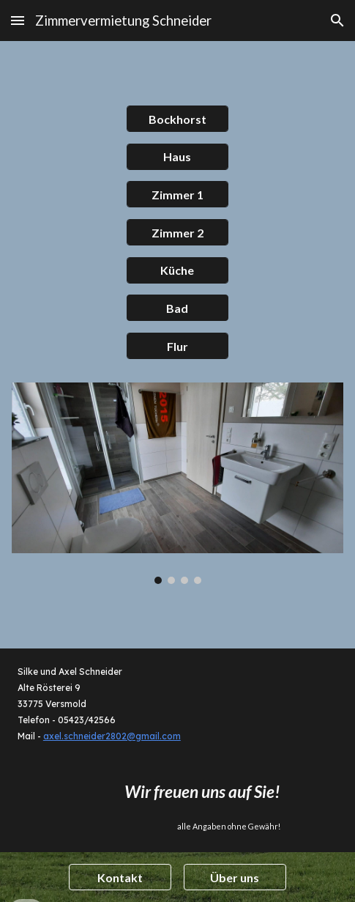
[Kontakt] (120, 877)
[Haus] (177, 156)
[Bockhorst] (177, 119)
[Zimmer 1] (177, 194)
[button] (17, 20)
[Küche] (177, 270)
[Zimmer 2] (177, 232)
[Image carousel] (177, 483)
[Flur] (177, 346)
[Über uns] (234, 877)
